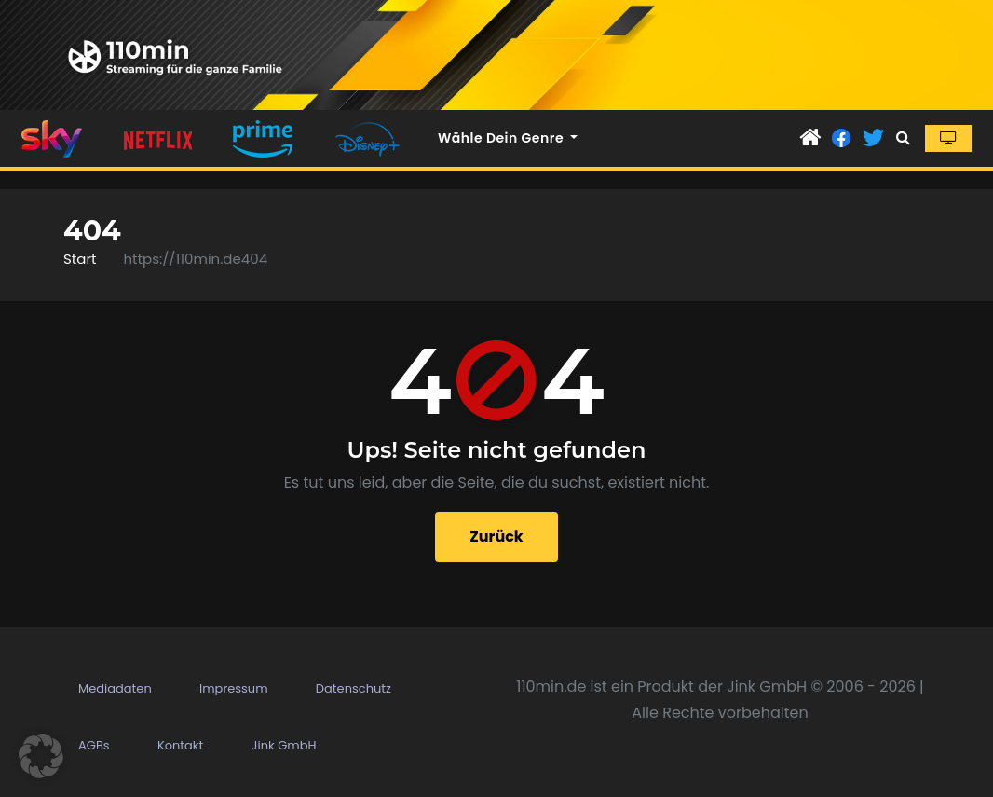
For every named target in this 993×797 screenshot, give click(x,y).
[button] (903, 137)
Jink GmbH (284, 745)
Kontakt (180, 745)
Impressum (233, 688)
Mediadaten (115, 688)
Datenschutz (353, 688)
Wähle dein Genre (508, 138)
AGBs (94, 745)
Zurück (496, 536)
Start (79, 258)
